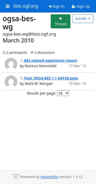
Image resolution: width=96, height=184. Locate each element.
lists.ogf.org (25, 6)
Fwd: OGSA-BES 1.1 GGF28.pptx (49, 78)
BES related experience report (48, 60)
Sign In (57, 6)
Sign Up (81, 6)
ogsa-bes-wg (19, 22)
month (81, 18)
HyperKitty (49, 176)
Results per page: (41, 93)
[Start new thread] (60, 21)
